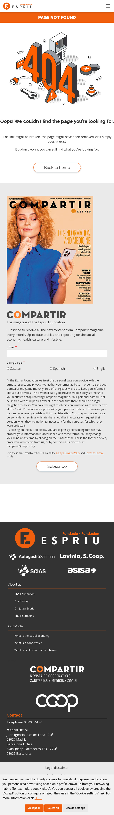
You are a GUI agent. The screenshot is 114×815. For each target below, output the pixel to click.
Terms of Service (94, 453)
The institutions (24, 616)
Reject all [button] (53, 808)
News (12, 661)
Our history (21, 601)
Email (10, 347)
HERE (38, 798)
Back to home (57, 167)
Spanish (59, 368)
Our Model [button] (15, 626)
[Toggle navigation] (108, 6)
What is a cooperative (28, 643)
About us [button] (14, 584)
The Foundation (24, 594)
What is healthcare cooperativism (35, 650)
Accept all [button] (34, 808)
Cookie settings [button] (75, 808)
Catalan (15, 368)
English (102, 368)
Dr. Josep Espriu (24, 608)
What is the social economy (31, 635)
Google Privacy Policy (68, 453)
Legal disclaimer (57, 767)
